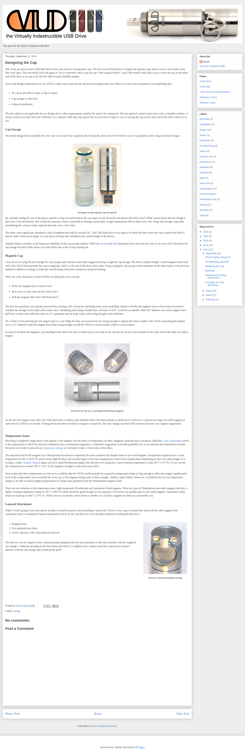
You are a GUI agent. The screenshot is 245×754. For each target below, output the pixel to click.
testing (203, 204)
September (212, 253)
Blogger (140, 747)
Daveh (206, 61)
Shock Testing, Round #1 (218, 257)
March (209, 295)
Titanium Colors (208, 102)
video (202, 215)
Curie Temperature (172, 440)
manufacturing (207, 145)
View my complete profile (212, 66)
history (203, 135)
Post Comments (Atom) (104, 726)
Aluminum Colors (208, 97)
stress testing (206, 194)
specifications (206, 188)
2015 (206, 240)
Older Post (182, 713)
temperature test (208, 199)
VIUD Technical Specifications (215, 92)
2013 (206, 249)
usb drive (204, 210)
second (103, 243)
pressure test (206, 156)
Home (98, 713)
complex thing (30, 462)
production (205, 162)
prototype (204, 167)
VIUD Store (205, 81)
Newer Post (12, 713)
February (211, 299)
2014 (206, 245)
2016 (206, 236)
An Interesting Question (217, 261)
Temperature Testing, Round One (216, 276)
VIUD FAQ (205, 86)
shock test (205, 183)
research (204, 172)
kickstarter (205, 140)
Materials (210, 270)
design (17, 611)
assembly (204, 119)
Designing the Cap (214, 266)
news (202, 151)
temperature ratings (53, 448)
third (115, 243)
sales (202, 178)
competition (205, 124)
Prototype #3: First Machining (214, 283)
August (209, 290)
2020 (206, 231)
